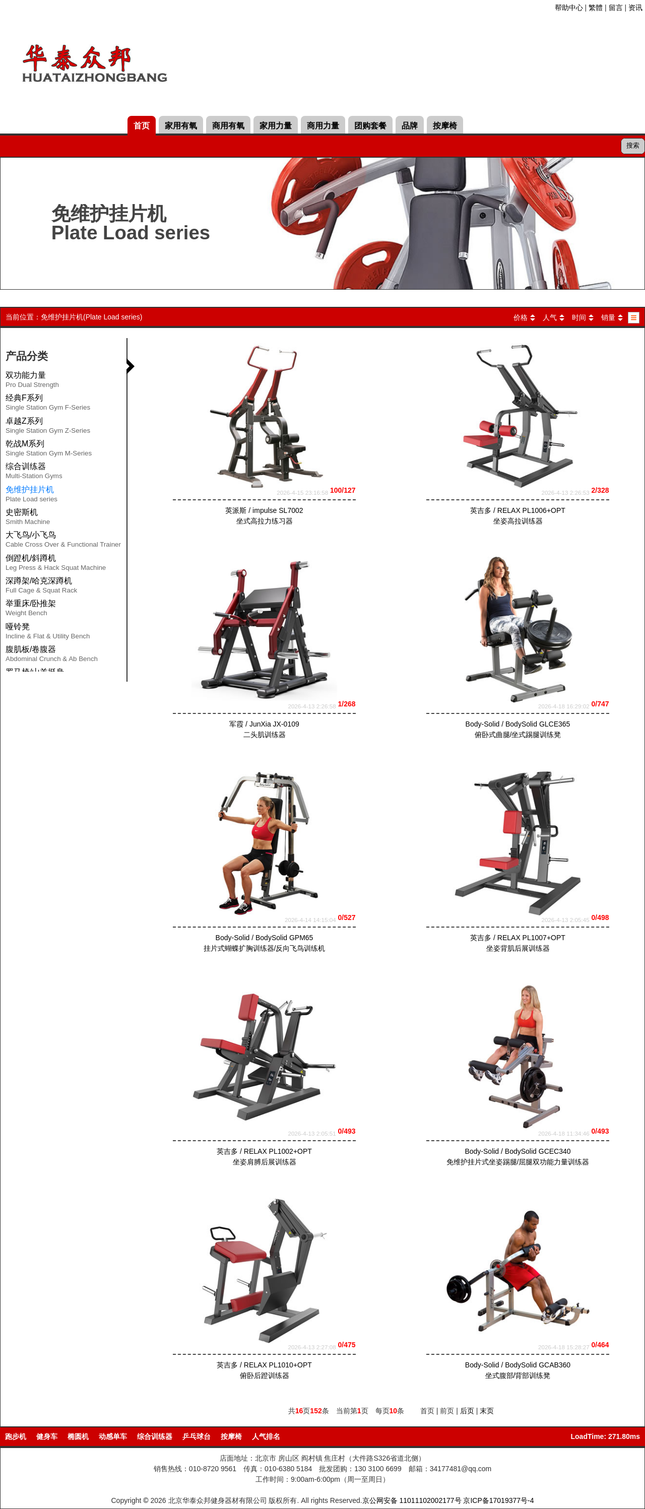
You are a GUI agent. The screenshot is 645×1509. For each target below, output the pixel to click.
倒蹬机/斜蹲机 (56, 564)
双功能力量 (32, 381)
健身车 (46, 1436)
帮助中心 (569, 8)
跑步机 (15, 1436)
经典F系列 (48, 404)
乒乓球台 (196, 1436)
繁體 (596, 8)
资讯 (635, 8)
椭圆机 (78, 1436)
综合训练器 (34, 472)
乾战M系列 (49, 450)
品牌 (410, 125)
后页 (467, 1411)
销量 (608, 317)
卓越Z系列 (48, 427)
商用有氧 (228, 125)
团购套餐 (370, 125)
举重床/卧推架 (31, 609)
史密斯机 (28, 518)
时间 (579, 317)
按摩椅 (445, 125)
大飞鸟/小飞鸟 (63, 541)
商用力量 (323, 125)
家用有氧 (181, 125)
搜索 (632, 145)
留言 (616, 8)
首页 (142, 125)
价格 (520, 317)
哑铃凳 (48, 632)
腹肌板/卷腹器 (52, 655)
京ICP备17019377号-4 (498, 1500)
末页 (487, 1411)
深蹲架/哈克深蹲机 (41, 587)
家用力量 (276, 125)
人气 (550, 317)
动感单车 (113, 1436)
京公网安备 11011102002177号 (412, 1500)
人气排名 (266, 1436)
